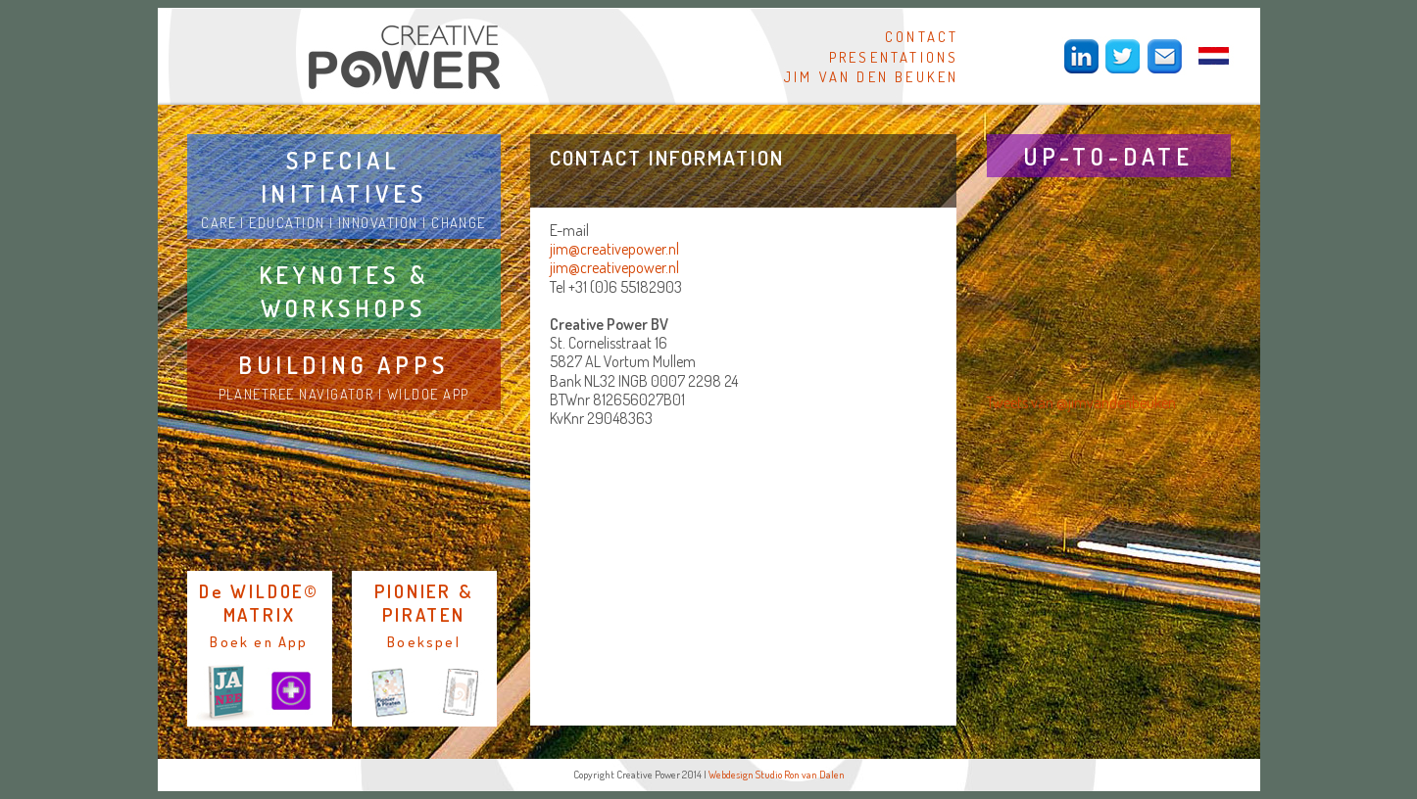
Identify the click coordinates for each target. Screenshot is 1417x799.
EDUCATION (286, 222)
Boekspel (424, 641)
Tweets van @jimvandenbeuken (1081, 402)
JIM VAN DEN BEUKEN (871, 76)
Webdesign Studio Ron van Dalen (776, 774)
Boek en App (259, 641)
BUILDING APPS (343, 365)
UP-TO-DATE (1108, 156)
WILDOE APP (428, 393)
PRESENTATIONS (894, 57)
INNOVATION (378, 222)
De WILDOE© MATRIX (259, 603)
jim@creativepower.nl (614, 248)
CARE (218, 222)
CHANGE (458, 222)
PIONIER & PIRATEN (423, 603)
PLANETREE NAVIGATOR (296, 393)
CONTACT (921, 36)
